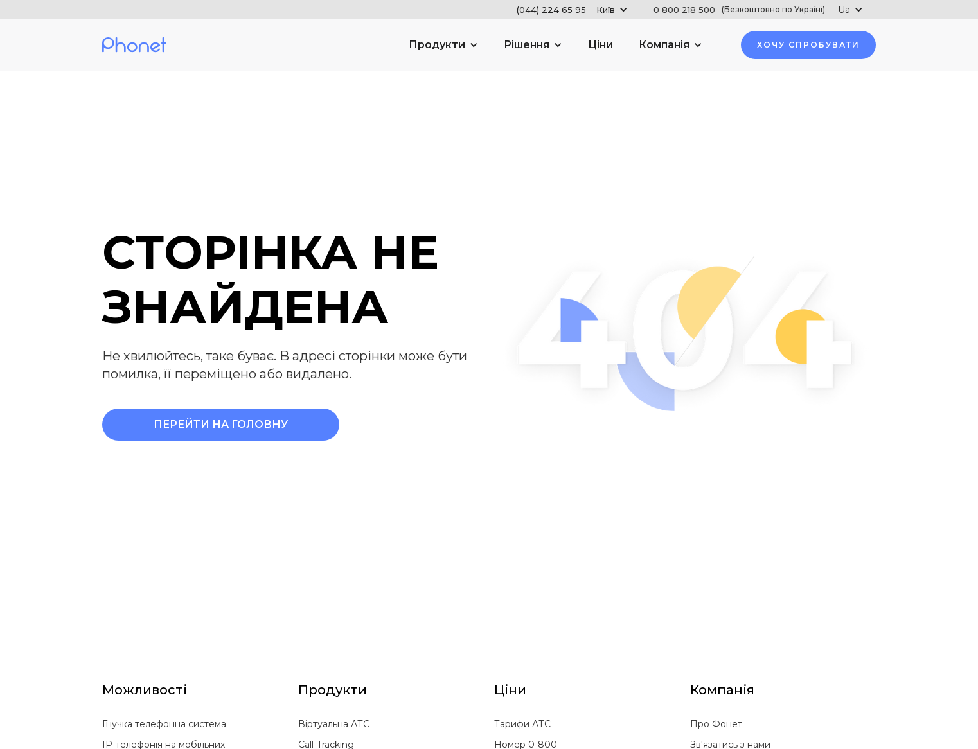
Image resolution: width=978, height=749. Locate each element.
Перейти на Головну (221, 424)
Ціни (600, 45)
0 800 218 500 (739, 9)
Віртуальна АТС (333, 724)
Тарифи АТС (522, 724)
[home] (134, 45)
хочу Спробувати (808, 44)
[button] (572, 9)
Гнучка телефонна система (164, 724)
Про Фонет (716, 724)
